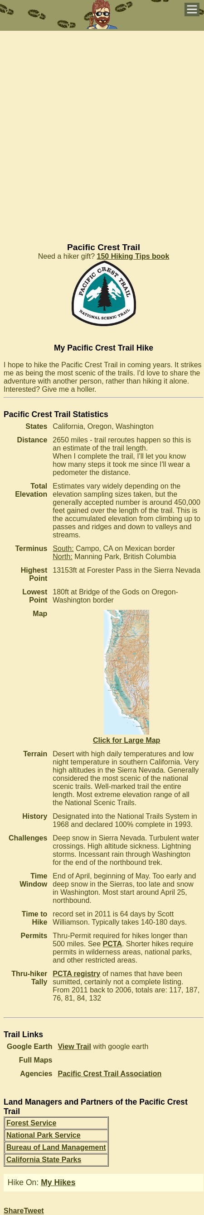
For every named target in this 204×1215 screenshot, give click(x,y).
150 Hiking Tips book (133, 256)
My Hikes (58, 1182)
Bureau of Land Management (56, 1147)
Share (14, 1211)
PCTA (112, 944)
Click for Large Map (126, 736)
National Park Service (43, 1135)
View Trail (74, 1046)
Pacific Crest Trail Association (109, 1073)
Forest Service (31, 1123)
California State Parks (43, 1159)
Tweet (34, 1211)
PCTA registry (76, 974)
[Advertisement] (102, 132)
